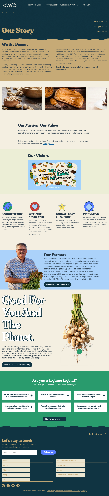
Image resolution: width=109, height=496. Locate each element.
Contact (60, 470)
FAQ (4, 479)
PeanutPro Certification (67, 475)
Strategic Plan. (48, 144)
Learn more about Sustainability (17, 365)
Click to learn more (54, 419)
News (4, 460)
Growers (88, 5)
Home (4, 12)
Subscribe (48, 452)
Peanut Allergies (35, 5)
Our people (101, 26)
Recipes (5, 475)
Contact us (101, 31)
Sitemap (6, 470)
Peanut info (100, 21)
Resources (61, 465)
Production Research (66, 460)
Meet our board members (57, 284)
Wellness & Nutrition (70, 5)
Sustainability (52, 5)
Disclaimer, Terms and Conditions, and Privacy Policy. (67, 491)
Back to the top (98, 434)
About (5, 465)
